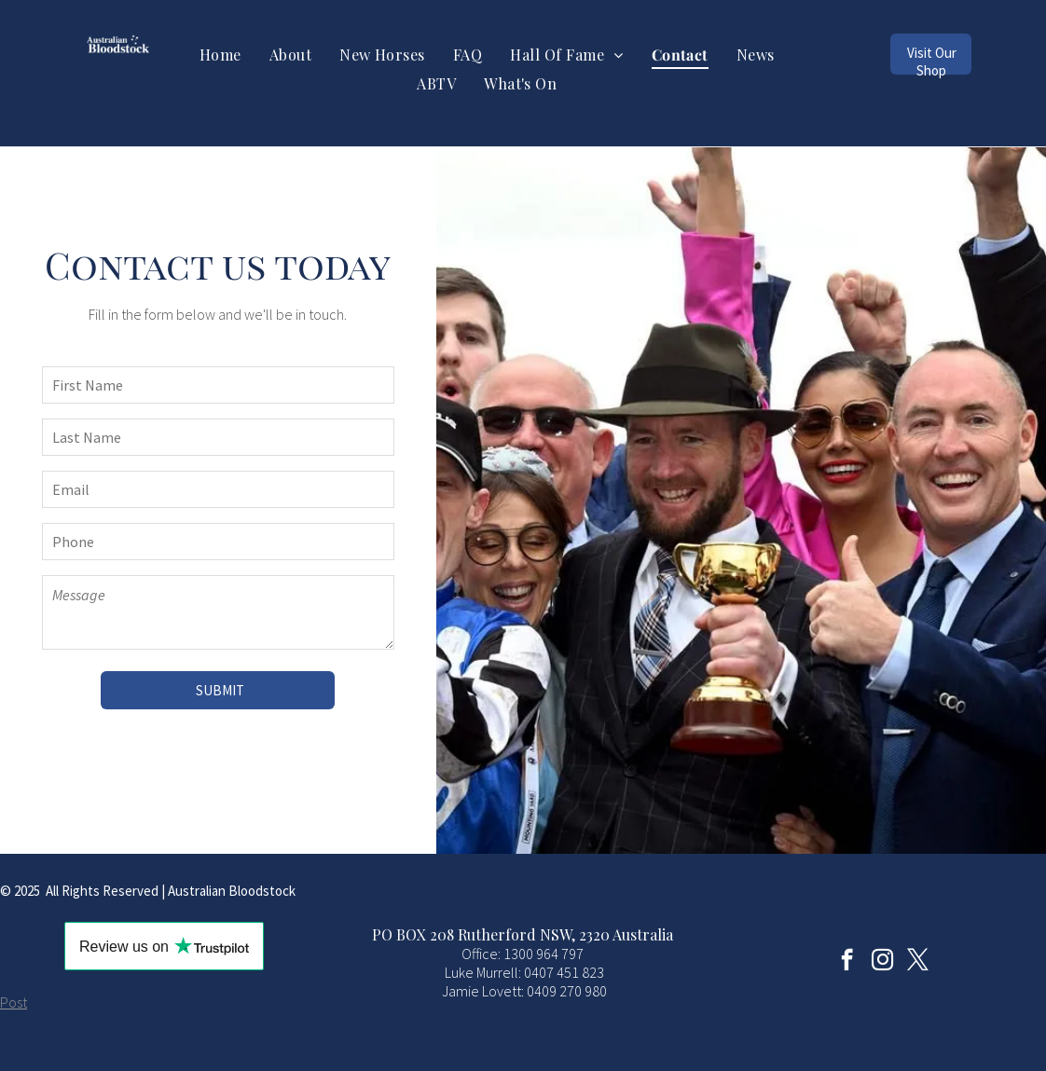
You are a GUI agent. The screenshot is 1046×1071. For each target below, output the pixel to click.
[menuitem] (220, 54)
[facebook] (847, 962)
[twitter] (917, 962)
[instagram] (882, 962)
